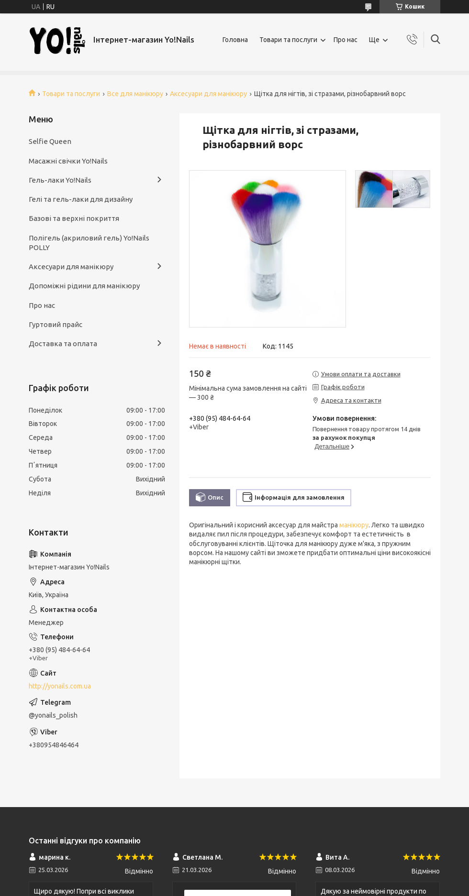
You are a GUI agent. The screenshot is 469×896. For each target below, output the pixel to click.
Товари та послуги (288, 40)
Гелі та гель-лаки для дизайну (81, 199)
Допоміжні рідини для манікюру (84, 286)
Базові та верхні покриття (74, 218)
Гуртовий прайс (55, 324)
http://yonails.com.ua (60, 686)
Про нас (345, 40)
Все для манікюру (135, 94)
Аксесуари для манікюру (208, 94)
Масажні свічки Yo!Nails (68, 161)
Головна (235, 40)
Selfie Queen (50, 141)
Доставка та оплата (63, 343)
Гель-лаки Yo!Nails (60, 180)
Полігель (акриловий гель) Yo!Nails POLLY (89, 242)
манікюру (353, 525)
